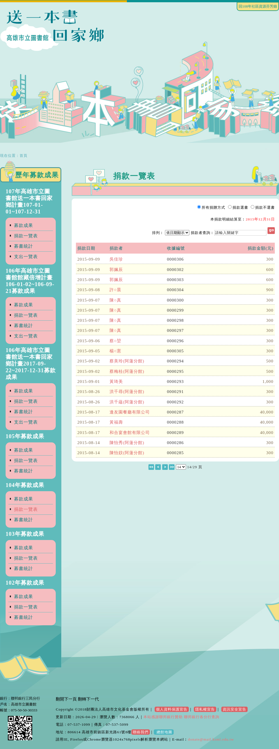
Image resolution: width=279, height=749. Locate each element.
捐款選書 (240, 207)
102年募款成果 (25, 583)
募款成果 (23, 225)
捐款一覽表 (26, 235)
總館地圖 (163, 732)
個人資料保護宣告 (171, 709)
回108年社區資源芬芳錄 (258, 6)
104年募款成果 (25, 485)
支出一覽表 (26, 256)
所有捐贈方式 (213, 207)
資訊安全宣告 (234, 709)
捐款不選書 (265, 207)
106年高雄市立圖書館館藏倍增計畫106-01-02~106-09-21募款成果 (30, 281)
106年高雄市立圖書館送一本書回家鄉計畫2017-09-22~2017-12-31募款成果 (31, 363)
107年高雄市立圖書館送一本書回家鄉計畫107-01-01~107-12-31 (29, 201)
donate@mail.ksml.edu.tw (211, 739)
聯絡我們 (140, 732)
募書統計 (23, 246)
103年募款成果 (25, 534)
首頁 (23, 155)
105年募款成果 (25, 436)
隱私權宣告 (205, 709)
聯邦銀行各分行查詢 (201, 717)
